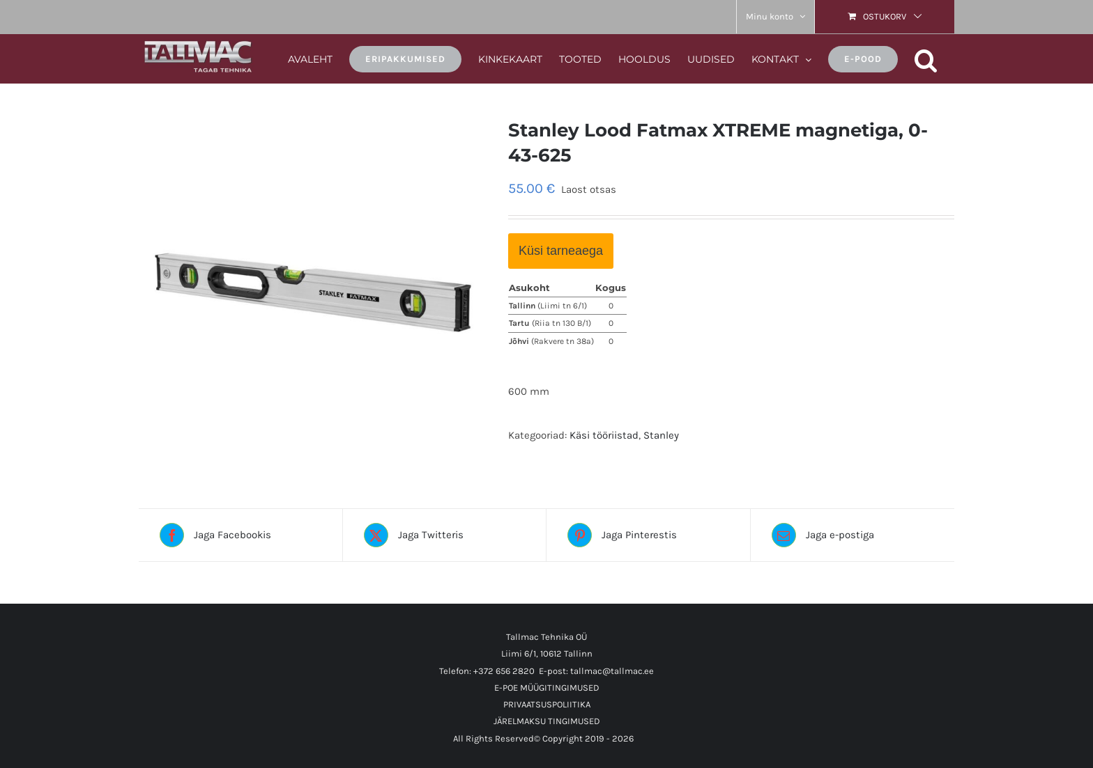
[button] (926, 58)
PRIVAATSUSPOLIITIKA (546, 704)
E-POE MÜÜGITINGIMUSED (546, 687)
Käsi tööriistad (604, 435)
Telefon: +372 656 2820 (487, 671)
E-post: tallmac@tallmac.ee (596, 671)
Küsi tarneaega (561, 251)
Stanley (661, 435)
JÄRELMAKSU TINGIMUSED (547, 721)
